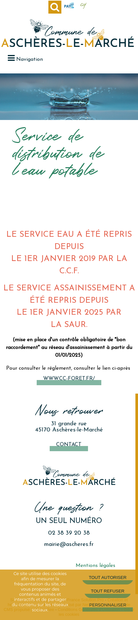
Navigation (29, 59)
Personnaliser (107, 604)
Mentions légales (95, 565)
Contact (69, 444)
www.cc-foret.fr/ (69, 378)
